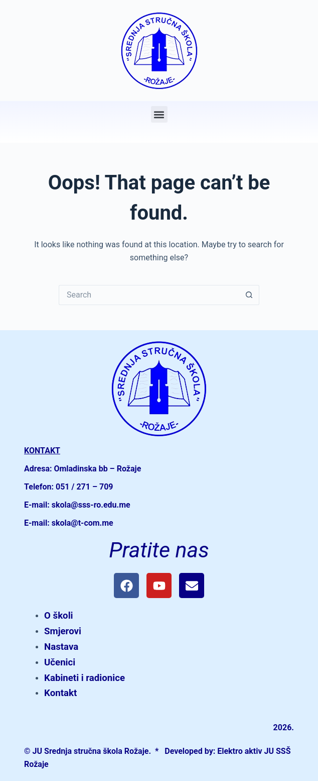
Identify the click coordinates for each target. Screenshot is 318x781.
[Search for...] (149, 295)
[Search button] (249, 295)
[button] (159, 114)
